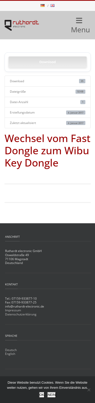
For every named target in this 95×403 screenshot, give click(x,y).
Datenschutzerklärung (20, 314)
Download (47, 62)
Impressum (13, 310)
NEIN (51, 395)
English (10, 354)
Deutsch (11, 350)
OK (42, 395)
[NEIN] (88, 389)
